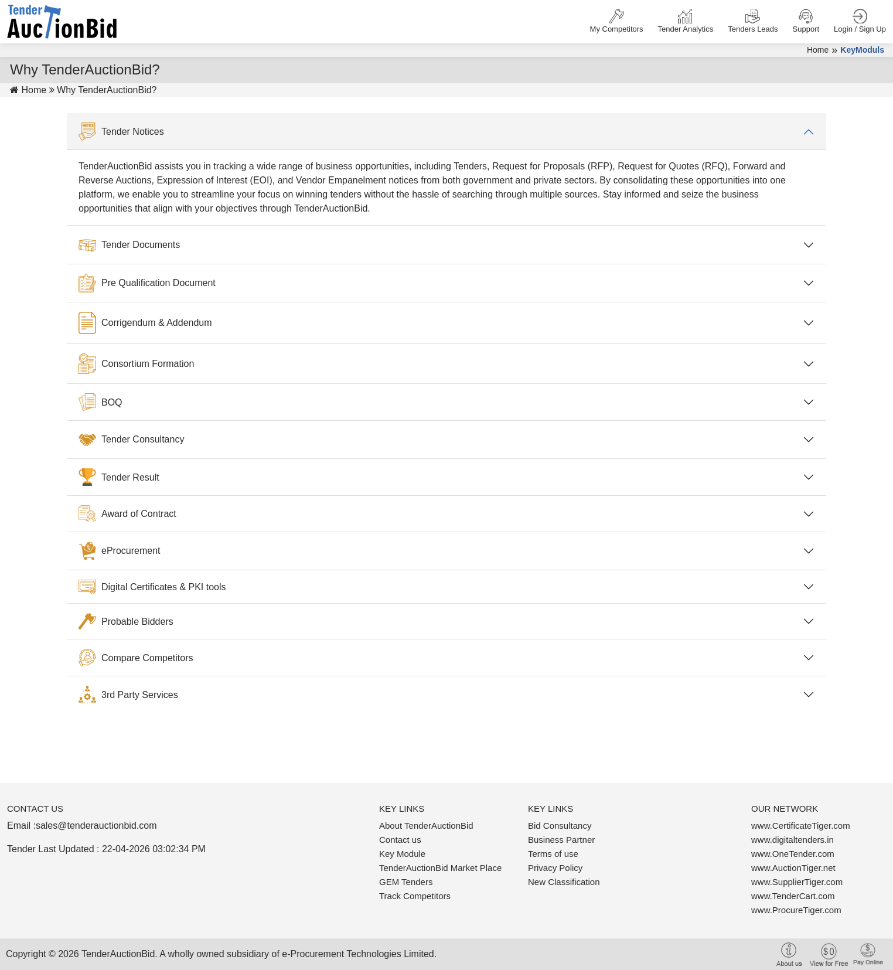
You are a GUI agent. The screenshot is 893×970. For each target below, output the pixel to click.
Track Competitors (415, 896)
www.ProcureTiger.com (796, 910)
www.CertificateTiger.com (800, 826)
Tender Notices (121, 131)
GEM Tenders (405, 882)
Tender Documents (129, 244)
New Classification (564, 882)
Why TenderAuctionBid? (106, 90)
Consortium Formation (136, 364)
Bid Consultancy (559, 826)
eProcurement (120, 551)
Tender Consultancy (131, 439)
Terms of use (553, 854)
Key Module (402, 854)
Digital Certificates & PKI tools (152, 587)
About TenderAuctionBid (426, 826)
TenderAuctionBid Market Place (440, 868)
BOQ (100, 402)
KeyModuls (862, 50)
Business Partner (561, 840)
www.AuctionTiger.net (793, 868)
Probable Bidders (126, 621)
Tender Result (119, 477)
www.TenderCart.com (793, 896)
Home (818, 50)
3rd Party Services (128, 694)
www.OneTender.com (792, 854)
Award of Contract (127, 513)
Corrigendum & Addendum (145, 323)
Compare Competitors (136, 657)
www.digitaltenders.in (792, 840)
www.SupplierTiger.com (797, 882)
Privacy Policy (555, 868)
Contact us (400, 840)
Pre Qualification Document (147, 283)
